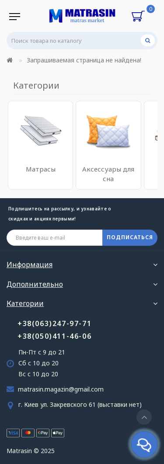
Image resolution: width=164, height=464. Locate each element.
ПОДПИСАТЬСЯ (130, 237)
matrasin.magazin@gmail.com (61, 389)
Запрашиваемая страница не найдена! (84, 60)
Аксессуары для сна (108, 173)
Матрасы (41, 169)
